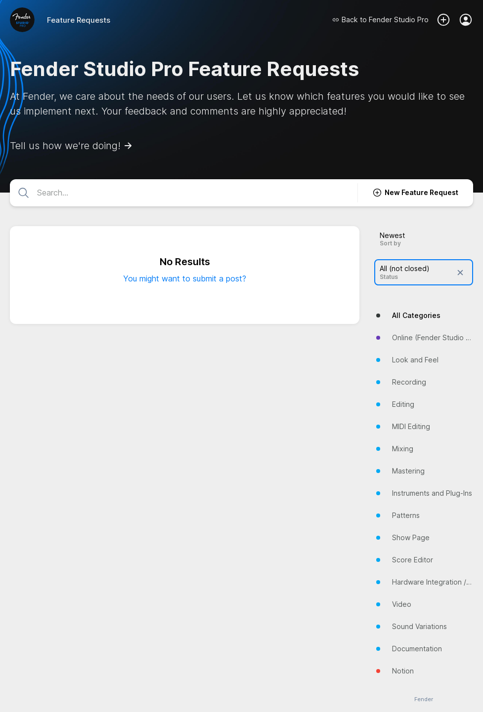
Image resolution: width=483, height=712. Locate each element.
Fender (423, 699)
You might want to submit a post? (184, 278)
